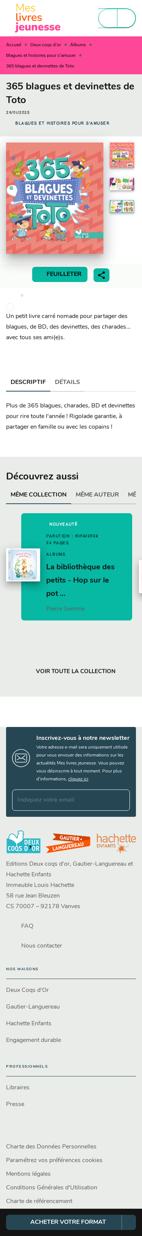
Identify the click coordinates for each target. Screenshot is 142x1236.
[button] (62, 123)
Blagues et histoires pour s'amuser (41, 55)
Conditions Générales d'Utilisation (51, 1188)
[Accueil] (38, 18)
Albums (78, 45)
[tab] (28, 382)
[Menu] (117, 18)
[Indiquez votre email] (61, 800)
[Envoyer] (121, 800)
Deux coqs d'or (45, 45)
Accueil (13, 45)
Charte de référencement (39, 1201)
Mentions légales (28, 1174)
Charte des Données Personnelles (51, 1147)
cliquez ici (78, 779)
